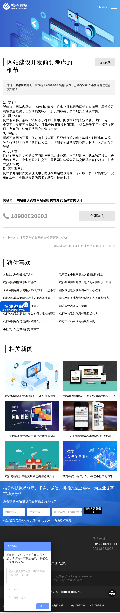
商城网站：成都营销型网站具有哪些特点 (84, 297)
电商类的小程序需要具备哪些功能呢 (81, 273)
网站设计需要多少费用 (73, 304)
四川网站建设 (97, 606)
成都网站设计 (58, 606)
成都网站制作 (78, 606)
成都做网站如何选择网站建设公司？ (25, 320)
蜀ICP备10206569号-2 (68, 580)
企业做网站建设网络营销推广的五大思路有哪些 (31, 289)
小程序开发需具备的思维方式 (21, 328)
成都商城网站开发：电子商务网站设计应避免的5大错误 (87, 281)
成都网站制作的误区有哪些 (19, 281)
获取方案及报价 (93, 510)
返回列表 (105, 62)
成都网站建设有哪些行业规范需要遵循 (26, 297)
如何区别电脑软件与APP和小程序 (80, 289)
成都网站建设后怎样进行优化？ (78, 312)
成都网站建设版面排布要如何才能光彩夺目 (29, 312)
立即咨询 (97, 216)
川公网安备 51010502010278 (62, 592)
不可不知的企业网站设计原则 (77, 320)
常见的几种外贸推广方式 (18, 273)
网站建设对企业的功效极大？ (21, 304)
